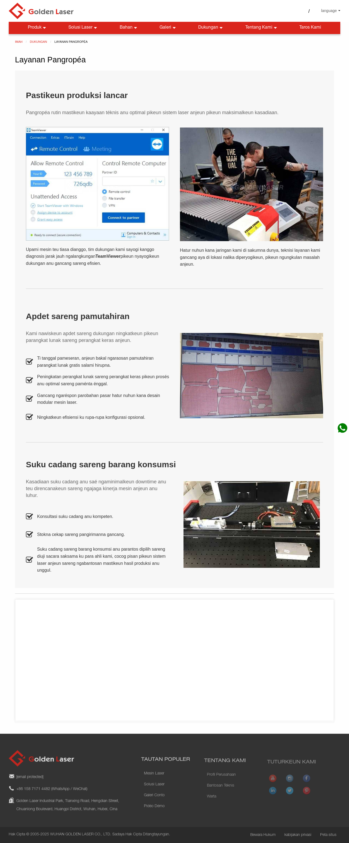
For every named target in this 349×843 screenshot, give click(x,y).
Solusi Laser (83, 28)
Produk (37, 28)
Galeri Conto (154, 806)
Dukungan (211, 28)
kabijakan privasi (297, 835)
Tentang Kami (261, 28)
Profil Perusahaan (221, 784)
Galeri (168, 28)
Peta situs (328, 835)
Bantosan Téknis (220, 795)
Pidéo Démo (154, 817)
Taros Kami (310, 28)
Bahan (129, 28)
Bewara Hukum (263, 835)
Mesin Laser (154, 785)
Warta (211, 806)
